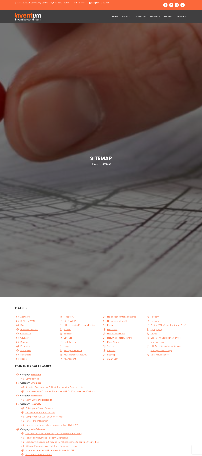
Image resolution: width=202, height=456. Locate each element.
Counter (24, 338)
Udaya (154, 333)
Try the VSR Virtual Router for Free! (168, 325)
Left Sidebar (70, 342)
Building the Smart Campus (39, 408)
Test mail (155, 321)
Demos (24, 342)
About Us (25, 317)
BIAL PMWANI (27, 321)
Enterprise (25, 350)
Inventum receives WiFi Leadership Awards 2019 (49, 450)
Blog (22, 325)
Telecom (155, 317)
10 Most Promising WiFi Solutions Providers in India (51, 446)
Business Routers (29, 329)
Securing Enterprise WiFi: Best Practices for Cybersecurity (54, 387)
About (125, 16)
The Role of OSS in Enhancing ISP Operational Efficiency (53, 433)
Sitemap (111, 354)
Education (25, 346)
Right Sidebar (114, 342)
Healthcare (25, 354)
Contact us (181, 16)
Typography (156, 329)
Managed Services (73, 350)
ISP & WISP (70, 321)
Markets (154, 16)
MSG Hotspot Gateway (75, 354)
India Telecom (38, 429)
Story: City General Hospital (38, 400)
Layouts (68, 338)
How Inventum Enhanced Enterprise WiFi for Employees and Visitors (60, 391)
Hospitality (69, 317)
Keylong (68, 333)
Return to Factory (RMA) (119, 338)
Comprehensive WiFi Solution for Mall (44, 416)
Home (114, 16)
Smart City (112, 359)
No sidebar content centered (121, 317)
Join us (67, 329)
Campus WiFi (32, 379)
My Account (70, 359)
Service (110, 346)
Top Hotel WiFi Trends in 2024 (40, 412)
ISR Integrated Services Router (79, 325)
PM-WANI (112, 329)
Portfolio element (116, 333)
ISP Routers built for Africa (38, 454)
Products (139, 16)
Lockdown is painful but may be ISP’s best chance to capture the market (62, 442)
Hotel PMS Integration (36, 421)
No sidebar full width (117, 321)
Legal (66, 346)
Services (111, 350)
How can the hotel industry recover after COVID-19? (51, 425)
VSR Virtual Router (160, 354)
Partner (168, 16)
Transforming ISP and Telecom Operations (46, 438)
